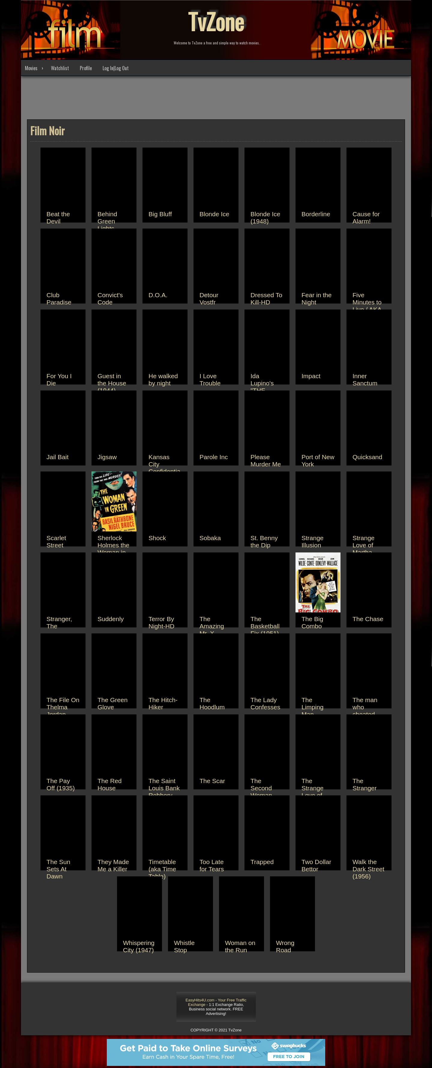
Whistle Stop (184, 946)
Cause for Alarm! (366, 218)
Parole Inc (214, 456)
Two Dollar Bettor (316, 865)
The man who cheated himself (364, 710)
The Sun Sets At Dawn (58, 869)
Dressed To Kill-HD (266, 299)
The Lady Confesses (265, 703)
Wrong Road (285, 946)
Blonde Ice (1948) (265, 218)
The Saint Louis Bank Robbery (164, 788)
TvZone (216, 21)
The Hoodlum (212, 703)
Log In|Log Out (116, 68)
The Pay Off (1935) (60, 784)
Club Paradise (58, 299)
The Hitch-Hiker (163, 703)
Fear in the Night (317, 299)
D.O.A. (157, 295)
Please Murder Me (265, 460)
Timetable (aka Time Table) (162, 869)
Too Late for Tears (212, 865)
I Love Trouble (210, 379)
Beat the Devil (58, 218)
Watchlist (60, 68)
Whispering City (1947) (138, 946)
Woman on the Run (240, 946)
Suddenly (111, 618)
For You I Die (59, 379)
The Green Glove (113, 703)
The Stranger (364, 784)
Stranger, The (59, 622)
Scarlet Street (56, 541)
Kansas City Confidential (164, 467)
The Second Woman (261, 788)
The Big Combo (312, 622)
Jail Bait (57, 456)
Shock (157, 537)
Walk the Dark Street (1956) (368, 869)
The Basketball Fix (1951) (265, 626)
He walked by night (163, 379)
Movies (31, 68)
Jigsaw (107, 456)
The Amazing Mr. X (212, 626)
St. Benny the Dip (264, 541)
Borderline (316, 214)
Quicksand (367, 456)
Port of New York (318, 460)
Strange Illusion (313, 541)
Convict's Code (110, 299)
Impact (311, 375)
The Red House (110, 784)
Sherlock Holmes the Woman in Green (113, 548)
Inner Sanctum (364, 379)
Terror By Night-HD (161, 622)
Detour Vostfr (209, 299)
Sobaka (210, 537)
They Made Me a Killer (113, 865)
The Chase (367, 618)
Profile (86, 68)
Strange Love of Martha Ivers (363, 548)
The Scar (212, 780)
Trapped (262, 861)
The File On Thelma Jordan (63, 707)
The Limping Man (313, 707)
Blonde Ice (214, 214)
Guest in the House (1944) (112, 383)
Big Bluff (160, 214)
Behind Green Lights (107, 221)
